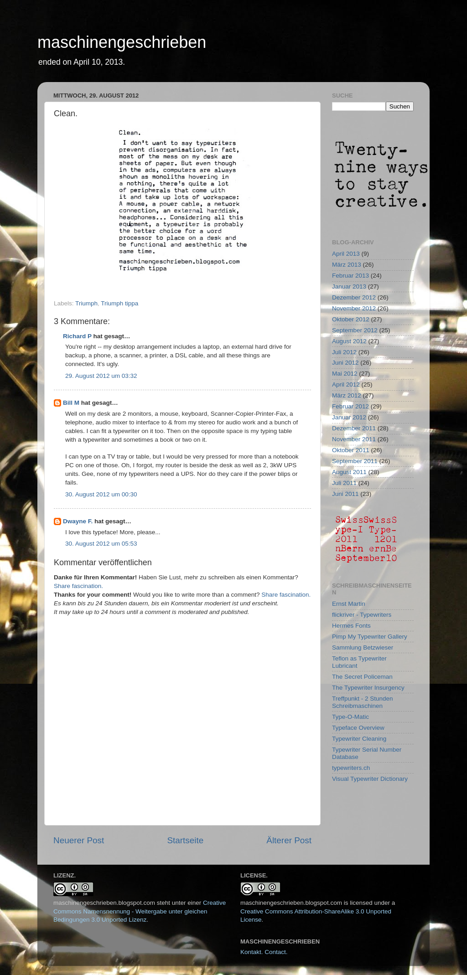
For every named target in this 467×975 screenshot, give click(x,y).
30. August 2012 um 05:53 (101, 543)
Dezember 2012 (354, 297)
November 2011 (354, 439)
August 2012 (349, 341)
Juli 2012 (344, 352)
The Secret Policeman (362, 676)
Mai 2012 (345, 373)
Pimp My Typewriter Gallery (369, 636)
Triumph (86, 303)
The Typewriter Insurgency (368, 687)
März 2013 (346, 264)
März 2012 (346, 395)
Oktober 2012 (350, 319)
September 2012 (355, 330)
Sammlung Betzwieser (362, 647)
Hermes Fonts (351, 625)
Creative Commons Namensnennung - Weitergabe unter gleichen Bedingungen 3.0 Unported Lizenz (139, 911)
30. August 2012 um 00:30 (101, 494)
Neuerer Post (78, 840)
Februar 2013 (350, 275)
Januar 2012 (349, 417)
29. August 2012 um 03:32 (101, 375)
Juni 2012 (345, 362)
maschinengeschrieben (121, 42)
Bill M (71, 402)
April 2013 (346, 253)
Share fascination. (78, 586)
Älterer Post (288, 840)
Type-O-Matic (350, 716)
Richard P (77, 336)
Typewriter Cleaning (359, 738)
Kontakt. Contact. (264, 952)
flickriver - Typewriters (361, 614)
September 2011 (355, 461)
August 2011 (349, 472)
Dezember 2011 (354, 428)
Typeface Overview (358, 727)
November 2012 (354, 308)
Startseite (185, 840)
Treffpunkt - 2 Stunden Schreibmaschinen (362, 702)
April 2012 (346, 384)
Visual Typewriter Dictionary (370, 778)
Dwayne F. (78, 521)
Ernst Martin (348, 603)
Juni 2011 (345, 493)
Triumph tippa (119, 303)
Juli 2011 (344, 483)
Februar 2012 (350, 406)
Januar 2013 (349, 286)
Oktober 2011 (350, 450)
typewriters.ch (351, 767)
